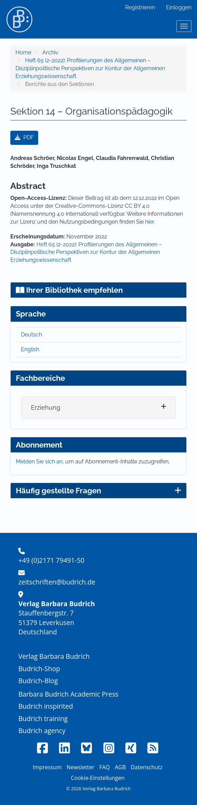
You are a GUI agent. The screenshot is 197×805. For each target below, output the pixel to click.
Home (23, 52)
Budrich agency (41, 730)
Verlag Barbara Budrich (53, 656)
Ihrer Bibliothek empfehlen (69, 290)
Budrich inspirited (45, 706)
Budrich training (43, 718)
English (30, 349)
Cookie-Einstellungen (97, 778)
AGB (120, 767)
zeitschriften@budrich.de (56, 582)
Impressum (47, 767)
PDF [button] (24, 137)
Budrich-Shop (39, 668)
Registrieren (140, 7)
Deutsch (31, 334)
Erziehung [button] (45, 407)
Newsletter (81, 767)
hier (149, 221)
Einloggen (178, 7)
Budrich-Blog (38, 680)
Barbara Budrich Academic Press (68, 694)
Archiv (50, 52)
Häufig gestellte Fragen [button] (98, 490)
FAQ (104, 767)
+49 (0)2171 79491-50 (51, 560)
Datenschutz (147, 767)
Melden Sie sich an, (40, 461)
